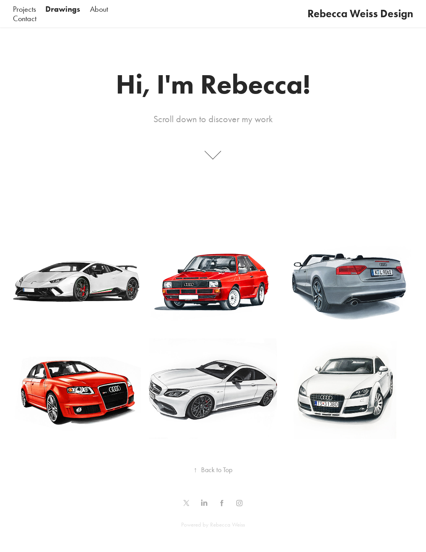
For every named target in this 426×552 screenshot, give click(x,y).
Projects (24, 9)
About (99, 9)
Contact (24, 18)
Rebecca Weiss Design (360, 13)
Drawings (62, 9)
